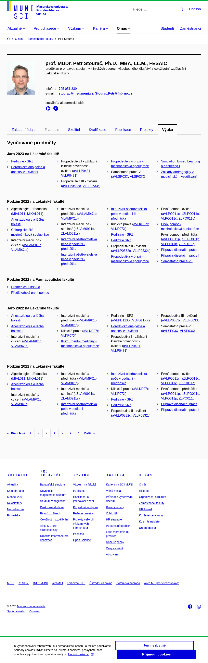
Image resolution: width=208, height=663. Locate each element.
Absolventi (112, 554)
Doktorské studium (52, 507)
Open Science (82, 540)
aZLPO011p (190, 239)
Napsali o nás (15, 509)
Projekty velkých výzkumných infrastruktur (83, 523)
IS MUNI (23, 583)
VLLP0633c (91, 186)
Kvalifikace (97, 130)
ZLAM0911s (70, 233)
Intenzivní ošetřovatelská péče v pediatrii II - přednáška (129, 213)
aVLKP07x (141, 224)
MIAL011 (18, 214)
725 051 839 (68, 88)
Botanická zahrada (128, 583)
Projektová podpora (85, 507)
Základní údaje (24, 130)
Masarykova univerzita (31, 606)
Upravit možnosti (81, 656)
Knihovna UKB (76, 583)
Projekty (146, 130)
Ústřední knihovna (100, 583)
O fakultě (111, 513)
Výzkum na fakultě (84, 484)
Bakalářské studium (52, 484)
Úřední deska (147, 527)
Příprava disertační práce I (180, 255)
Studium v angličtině (52, 501)
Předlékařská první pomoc (30, 292)
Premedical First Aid (25, 287)
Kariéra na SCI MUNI (119, 484)
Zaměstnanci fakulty (151, 503)
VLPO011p (169, 244)
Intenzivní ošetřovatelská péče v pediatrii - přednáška (79, 243)
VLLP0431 (68, 175)
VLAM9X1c (19, 249)
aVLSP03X (120, 176)
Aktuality (12, 484)
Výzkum (81, 475)
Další (89, 433)
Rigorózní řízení (50, 513)
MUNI (10, 583)
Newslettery (14, 503)
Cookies (34, 611)
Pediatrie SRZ (121, 240)
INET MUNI (40, 583)
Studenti (167, 28)
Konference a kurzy (151, 515)
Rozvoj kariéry (115, 507)
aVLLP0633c (71, 186)
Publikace (123, 130)
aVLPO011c (171, 214)
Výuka (167, 130)
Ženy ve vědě (114, 548)
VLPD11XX (140, 320)
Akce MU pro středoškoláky (161, 583)
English (195, 9)
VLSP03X (137, 176)
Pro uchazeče (50, 473)
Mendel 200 (14, 497)
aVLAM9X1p (87, 214)
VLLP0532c (141, 251)
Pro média (13, 515)
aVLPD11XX (121, 320)
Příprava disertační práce (179, 249)
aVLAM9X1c (32, 245)
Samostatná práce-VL (177, 261)
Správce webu (16, 611)
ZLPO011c (186, 218)
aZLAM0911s (84, 229)
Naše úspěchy (115, 542)
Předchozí (16, 433)
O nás (145, 475)
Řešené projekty (83, 513)
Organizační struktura (152, 497)
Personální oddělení (118, 525)
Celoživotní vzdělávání (54, 519)
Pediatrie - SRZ (22, 161)
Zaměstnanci (190, 28)
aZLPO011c (190, 214)
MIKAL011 (34, 214)
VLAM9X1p (69, 218)
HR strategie (114, 519)
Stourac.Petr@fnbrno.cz (113, 93)
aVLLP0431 (81, 171)
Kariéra (115, 475)
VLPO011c (169, 218)
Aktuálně (17, 475)
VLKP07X (118, 229)
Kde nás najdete (149, 521)
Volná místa (113, 490)
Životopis (51, 130)
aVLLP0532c (121, 251)
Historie (143, 490)
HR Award (145, 509)
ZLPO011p (186, 244)
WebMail (57, 583)
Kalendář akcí (16, 490)
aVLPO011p (171, 239)
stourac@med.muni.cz (76, 93)
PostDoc (78, 534)
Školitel (74, 130)
